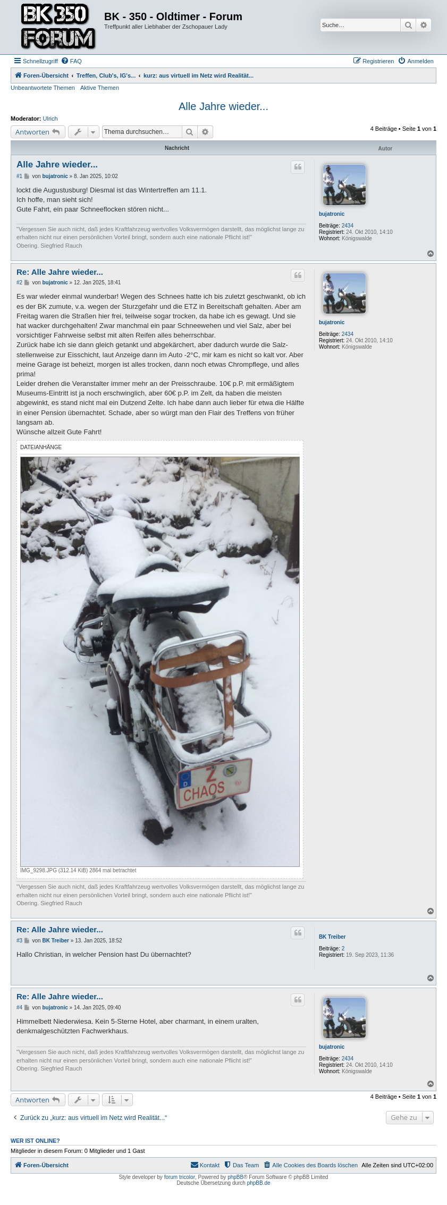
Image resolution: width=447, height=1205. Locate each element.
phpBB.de (259, 1183)
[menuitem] (71, 61)
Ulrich (50, 118)
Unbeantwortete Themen (43, 88)
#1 (19, 176)
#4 (19, 1007)
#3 (19, 940)
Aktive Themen (99, 88)
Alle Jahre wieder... (223, 106)
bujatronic (331, 214)
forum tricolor (179, 1177)
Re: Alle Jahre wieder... (59, 271)
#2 (19, 282)
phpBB (235, 1177)
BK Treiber (332, 937)
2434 (347, 226)
